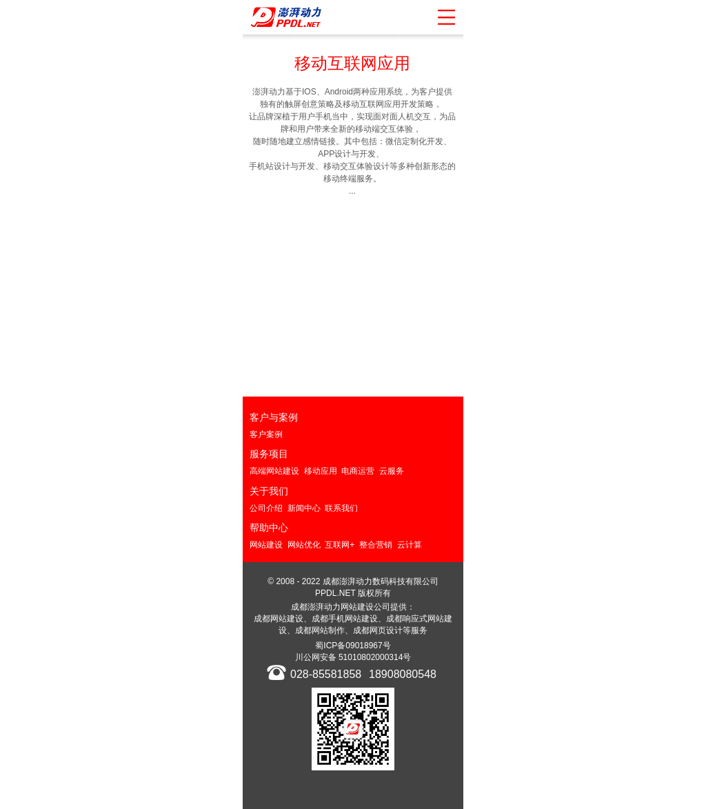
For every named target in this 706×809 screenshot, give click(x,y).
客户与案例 (274, 417)
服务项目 (269, 453)
